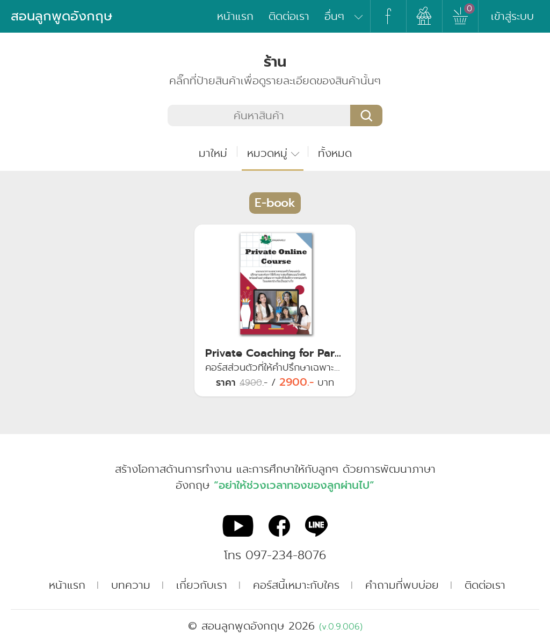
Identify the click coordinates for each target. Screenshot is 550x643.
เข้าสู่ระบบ (512, 16)
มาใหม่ (213, 153)
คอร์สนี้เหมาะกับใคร (296, 585)
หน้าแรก (235, 16)
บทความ (130, 585)
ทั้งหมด (335, 153)
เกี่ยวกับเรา (201, 585)
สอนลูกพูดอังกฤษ (61, 16)
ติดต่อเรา (289, 16)
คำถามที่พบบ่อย (402, 585)
